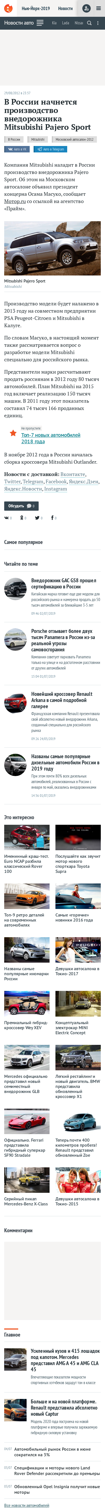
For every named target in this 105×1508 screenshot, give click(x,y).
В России (14, 139)
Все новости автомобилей (26, 1505)
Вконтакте (72, 474)
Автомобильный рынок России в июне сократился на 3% (47, 1451)
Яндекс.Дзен (83, 481)
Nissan (79, 22)
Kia (54, 22)
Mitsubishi (38, 139)
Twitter (12, 481)
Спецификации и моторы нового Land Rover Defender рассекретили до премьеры (52, 1470)
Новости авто (19, 22)
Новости (65, 8)
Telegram (33, 481)
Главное (12, 1334)
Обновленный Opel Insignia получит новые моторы (52, 1489)
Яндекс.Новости (23, 489)
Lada (65, 22)
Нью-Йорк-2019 (36, 8)
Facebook (56, 481)
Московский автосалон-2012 (75, 139)
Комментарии (18, 1230)
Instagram (55, 489)
